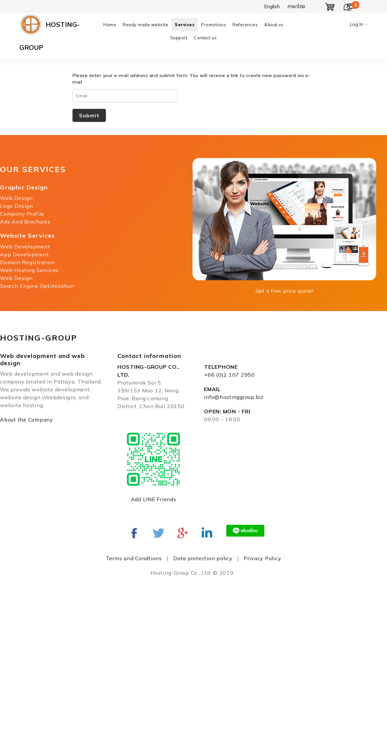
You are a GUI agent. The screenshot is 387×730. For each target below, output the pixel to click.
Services (184, 24)
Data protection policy (203, 558)
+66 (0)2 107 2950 (229, 374)
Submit (89, 115)
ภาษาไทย (296, 6)
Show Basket (330, 7)
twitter (158, 533)
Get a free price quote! (284, 290)
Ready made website (145, 24)
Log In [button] (356, 24)
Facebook (134, 533)
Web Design (16, 198)
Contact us (205, 37)
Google (182, 533)
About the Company (26, 419)
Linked (207, 533)
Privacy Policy (262, 558)
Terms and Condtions (134, 558)
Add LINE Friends (153, 499)
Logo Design (16, 206)
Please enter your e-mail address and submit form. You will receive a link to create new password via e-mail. (191, 78)
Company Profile (22, 213)
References (245, 24)
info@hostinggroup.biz (234, 397)
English (272, 6)
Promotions (213, 24)
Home (109, 24)
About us (273, 24)
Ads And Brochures (25, 221)
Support (179, 37)
